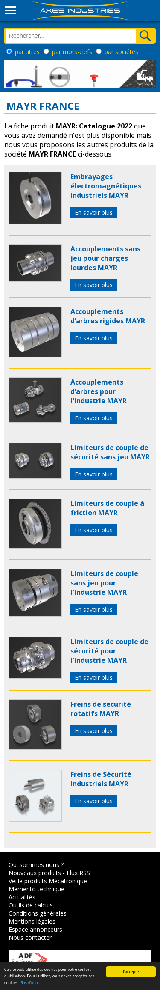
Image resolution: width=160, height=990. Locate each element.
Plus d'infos (30, 982)
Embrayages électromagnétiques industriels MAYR (105, 186)
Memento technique (36, 889)
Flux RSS (78, 873)
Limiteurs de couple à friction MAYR (107, 508)
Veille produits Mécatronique (48, 881)
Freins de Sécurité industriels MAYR (100, 779)
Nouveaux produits (35, 873)
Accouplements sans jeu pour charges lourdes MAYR (105, 258)
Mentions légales (32, 921)
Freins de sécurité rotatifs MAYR (100, 708)
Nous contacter (30, 937)
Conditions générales (38, 913)
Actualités (22, 897)
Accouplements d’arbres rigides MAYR (107, 316)
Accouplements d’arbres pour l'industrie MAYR (98, 391)
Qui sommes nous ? (36, 865)
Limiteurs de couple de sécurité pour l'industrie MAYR (109, 651)
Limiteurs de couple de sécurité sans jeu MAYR (110, 452)
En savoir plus (94, 212)
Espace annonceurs (35, 929)
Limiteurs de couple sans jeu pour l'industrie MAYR (104, 583)
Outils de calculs (31, 905)
